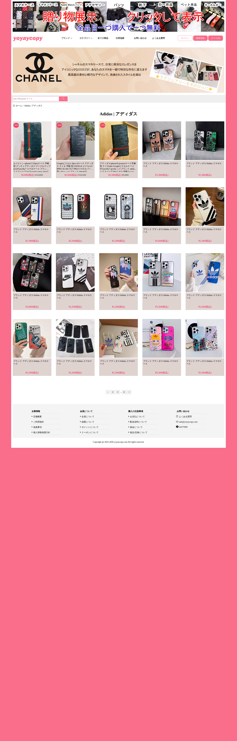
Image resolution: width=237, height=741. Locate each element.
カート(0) (215, 38)
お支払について (137, 416)
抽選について (88, 422)
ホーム (19, 106)
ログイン (185, 38)
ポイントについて (90, 427)
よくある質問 (158, 38)
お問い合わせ (140, 38)
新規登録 (200, 38)
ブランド (66, 38)
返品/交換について (139, 432)
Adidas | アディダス (33, 106)
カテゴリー (86, 38)
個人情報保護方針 (41, 432)
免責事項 (37, 427)
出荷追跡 (120, 38)
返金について (136, 427)
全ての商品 (103, 38)
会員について (88, 416)
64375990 (183, 427)
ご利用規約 (38, 422)
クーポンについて (90, 432)
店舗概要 (37, 416)
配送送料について (138, 422)
